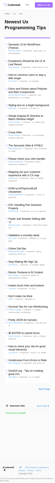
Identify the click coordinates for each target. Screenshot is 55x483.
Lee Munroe (13, 178)
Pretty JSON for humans (22, 319)
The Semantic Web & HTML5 (25, 145)
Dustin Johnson (14, 122)
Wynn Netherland (15, 323)
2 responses (23, 108)
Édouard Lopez (14, 225)
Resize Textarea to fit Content (25, 272)
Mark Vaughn (13, 275)
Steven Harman (14, 336)
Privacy (30, 470)
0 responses (27, 51)
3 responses (27, 336)
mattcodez (12, 108)
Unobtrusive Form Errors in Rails (27, 360)
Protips (7, 14)
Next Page (44, 389)
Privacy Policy (39, 478)
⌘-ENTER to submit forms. (24, 333)
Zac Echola (13, 81)
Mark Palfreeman (15, 149)
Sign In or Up (43, 5)
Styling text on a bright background (28, 105)
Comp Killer (15, 132)
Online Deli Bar (17, 248)
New (21, 14)
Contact (21, 470)
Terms (38, 470)
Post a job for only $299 (16, 413)
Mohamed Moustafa (16, 251)
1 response (23, 81)
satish (10, 299)
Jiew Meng (12, 377)
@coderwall (8, 468)
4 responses (29, 162)
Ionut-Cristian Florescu (17, 95)
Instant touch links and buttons (26, 285)
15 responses (28, 323)
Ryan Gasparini (14, 363)
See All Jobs (43, 406)
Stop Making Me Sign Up (23, 261)
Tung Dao (12, 289)
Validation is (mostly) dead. (24, 235)
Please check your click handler (26, 158)
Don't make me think (20, 296)
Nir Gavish (12, 238)
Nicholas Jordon (14, 51)
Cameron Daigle (15, 310)
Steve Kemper (14, 67)
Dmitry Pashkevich (15, 162)
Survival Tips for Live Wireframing (28, 306)
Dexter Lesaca (14, 135)
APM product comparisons (37, 467)
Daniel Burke (13, 211)
